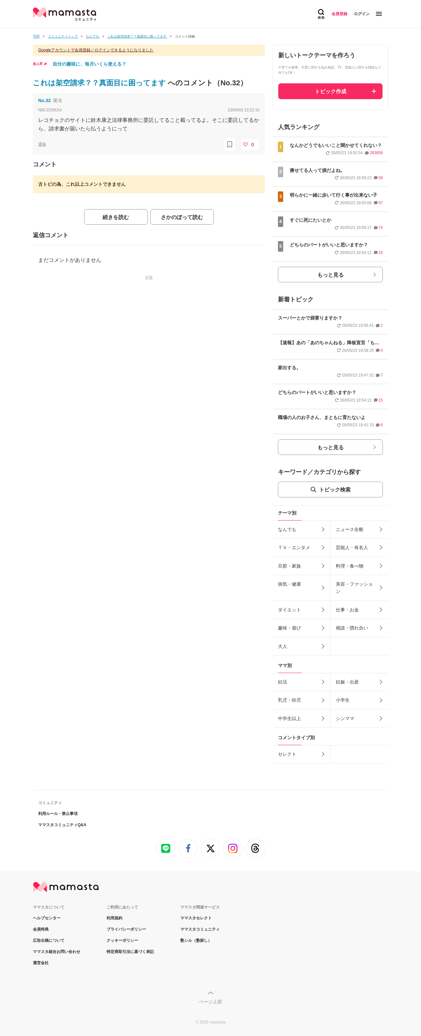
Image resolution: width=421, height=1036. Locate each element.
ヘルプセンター (47, 918)
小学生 (343, 700)
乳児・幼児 (289, 700)
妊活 (282, 682)
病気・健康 (289, 584)
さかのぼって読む (182, 217)
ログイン (362, 14)
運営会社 (41, 963)
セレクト (287, 754)
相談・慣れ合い (352, 627)
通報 (42, 144)
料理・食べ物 (349, 566)
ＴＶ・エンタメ (294, 547)
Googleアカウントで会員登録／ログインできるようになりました (96, 50)
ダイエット (289, 609)
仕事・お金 (347, 609)
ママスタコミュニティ (200, 929)
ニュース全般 (349, 529)
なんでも (287, 529)
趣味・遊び (289, 627)
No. (44, 100)
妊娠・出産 (347, 682)
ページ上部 (210, 1001)
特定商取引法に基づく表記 (130, 952)
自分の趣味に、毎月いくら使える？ (89, 64)
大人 (282, 646)
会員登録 (339, 14)
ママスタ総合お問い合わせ (56, 952)
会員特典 (41, 929)
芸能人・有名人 (352, 547)
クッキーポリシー (122, 940)
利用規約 (114, 918)
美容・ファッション (354, 587)
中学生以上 (289, 718)
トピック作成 (330, 91)
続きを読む (116, 217)
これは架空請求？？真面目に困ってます (100, 83)
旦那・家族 (289, 566)
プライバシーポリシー (126, 929)
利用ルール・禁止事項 (58, 814)
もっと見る (330, 275)
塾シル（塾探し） (196, 940)
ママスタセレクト (196, 918)
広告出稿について (48, 940)
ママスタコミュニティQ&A (62, 825)
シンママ (345, 718)
